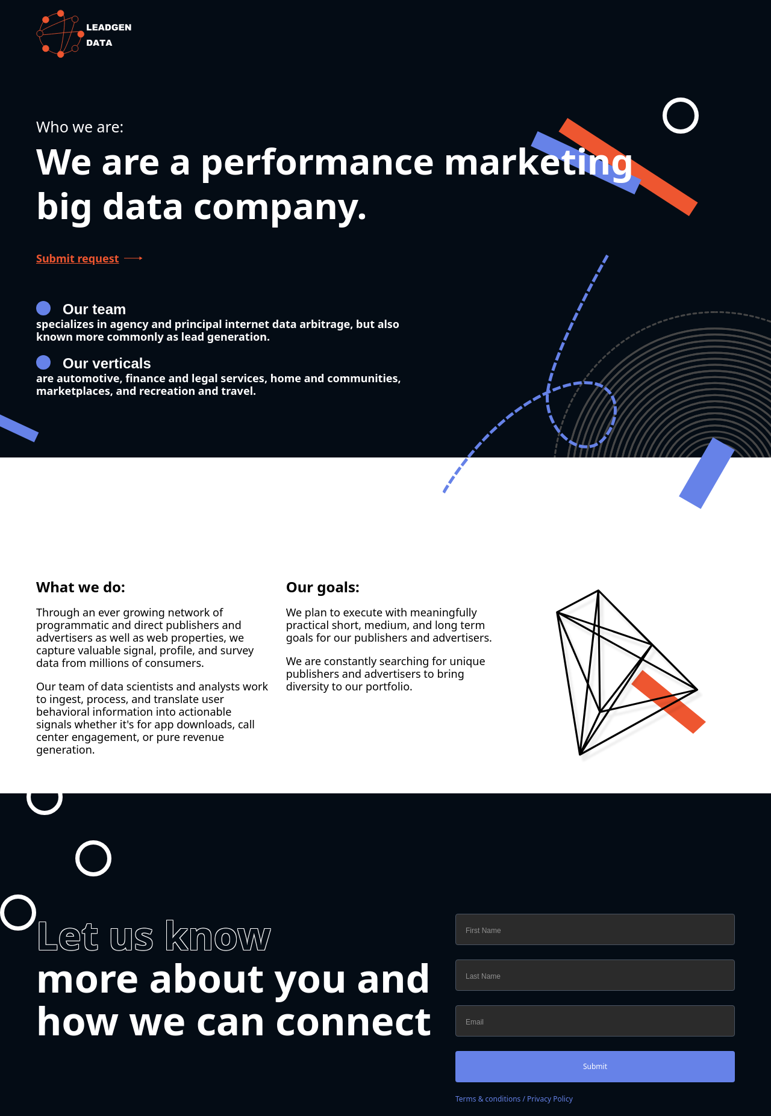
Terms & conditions (487, 1099)
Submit (595, 1066)
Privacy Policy (550, 1099)
